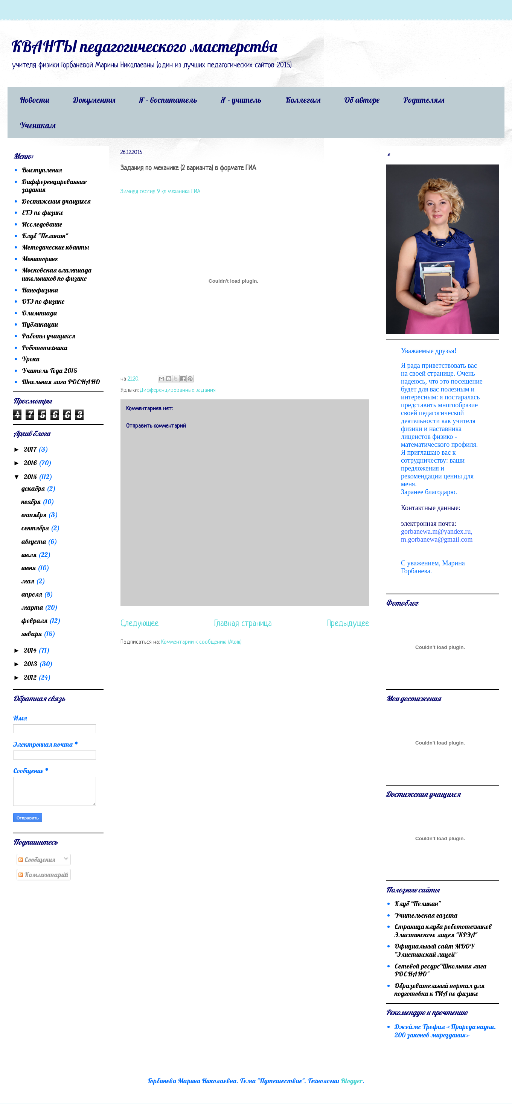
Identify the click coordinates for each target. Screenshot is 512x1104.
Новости (34, 100)
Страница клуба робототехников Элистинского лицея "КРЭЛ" (443, 930)
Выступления (42, 170)
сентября (35, 528)
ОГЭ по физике (43, 301)
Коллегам (302, 100)
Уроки (31, 359)
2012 (31, 677)
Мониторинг (40, 258)
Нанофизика (40, 290)
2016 (31, 462)
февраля (35, 620)
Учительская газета (426, 915)
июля (29, 554)
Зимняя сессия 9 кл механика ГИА (160, 192)
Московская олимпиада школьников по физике (56, 274)
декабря (33, 488)
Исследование (42, 224)
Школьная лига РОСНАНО (61, 382)
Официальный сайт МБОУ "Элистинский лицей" (434, 950)
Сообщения (36, 859)
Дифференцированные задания (178, 390)
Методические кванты (55, 247)
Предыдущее (348, 624)
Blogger (352, 1081)
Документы (94, 100)
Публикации (40, 324)
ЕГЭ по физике (42, 212)
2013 (31, 663)
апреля (32, 594)
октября (34, 514)
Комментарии (43, 874)
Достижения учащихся (56, 201)
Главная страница (243, 624)
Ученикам (37, 125)
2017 (31, 449)
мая (28, 581)
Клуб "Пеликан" (45, 235)
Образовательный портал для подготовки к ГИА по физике (440, 989)
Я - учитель (241, 100)
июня (29, 567)
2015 (31, 476)
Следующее (139, 624)
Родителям (423, 100)
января (32, 633)
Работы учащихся (48, 336)
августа (34, 541)
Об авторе (361, 100)
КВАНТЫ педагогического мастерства (144, 46)
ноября (31, 501)
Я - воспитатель (168, 100)
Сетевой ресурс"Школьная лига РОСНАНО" (440, 970)
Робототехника (44, 347)
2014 (31, 650)
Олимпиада (39, 313)
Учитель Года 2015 (49, 370)
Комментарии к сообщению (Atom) (201, 642)
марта (32, 607)
